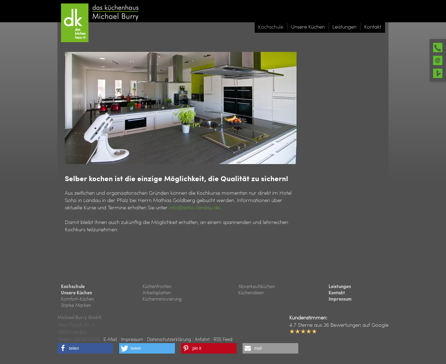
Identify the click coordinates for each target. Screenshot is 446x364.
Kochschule (73, 286)
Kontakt (337, 292)
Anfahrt (202, 339)
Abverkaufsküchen (256, 286)
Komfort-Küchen (77, 299)
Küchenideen (251, 292)
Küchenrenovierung (162, 299)
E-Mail (110, 339)
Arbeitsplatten (157, 292)
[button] (85, 348)
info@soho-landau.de (194, 207)
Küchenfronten (157, 286)
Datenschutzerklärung (169, 339)
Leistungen (340, 286)
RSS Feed (223, 339)
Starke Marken (76, 305)
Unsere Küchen (76, 292)
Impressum (340, 299)
